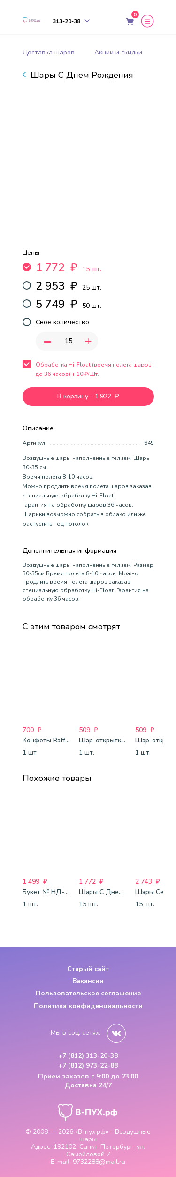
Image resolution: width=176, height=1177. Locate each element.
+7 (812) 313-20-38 (88, 1056)
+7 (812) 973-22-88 (88, 1066)
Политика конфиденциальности (88, 1005)
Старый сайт (88, 968)
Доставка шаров (49, 52)
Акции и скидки (118, 52)
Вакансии (88, 981)
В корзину (88, 396)
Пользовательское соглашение (88, 993)
